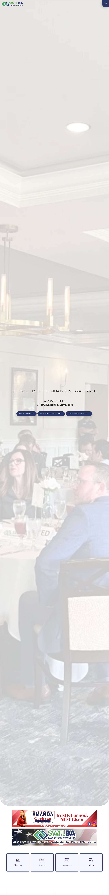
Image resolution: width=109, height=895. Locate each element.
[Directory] (18, 876)
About (91, 881)
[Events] (42, 876)
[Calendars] (67, 876)
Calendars (66, 881)
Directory (18, 881)
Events (42, 881)
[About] (91, 876)
